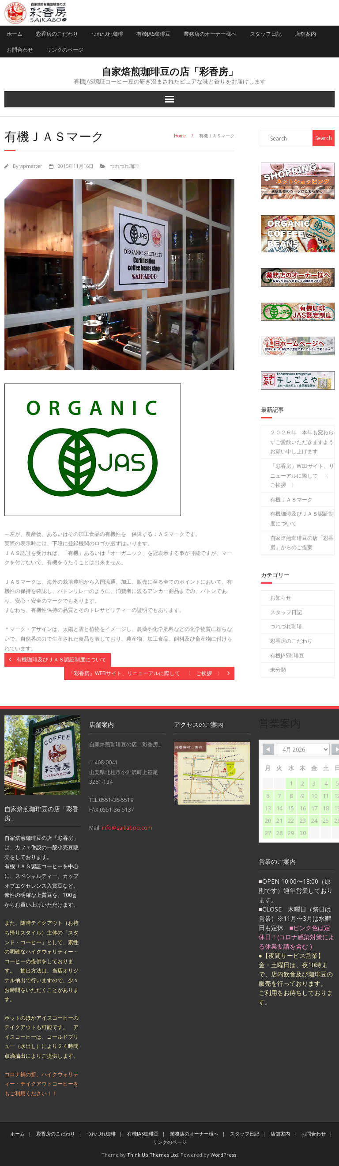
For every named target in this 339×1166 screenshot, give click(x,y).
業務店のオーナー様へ (210, 34)
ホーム (15, 34)
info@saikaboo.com (127, 828)
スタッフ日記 (266, 34)
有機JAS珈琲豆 (153, 34)
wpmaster (30, 166)
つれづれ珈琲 (107, 34)
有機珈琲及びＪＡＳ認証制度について (302, 518)
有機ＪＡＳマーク (291, 499)
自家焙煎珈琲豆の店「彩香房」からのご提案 (302, 542)
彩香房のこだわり (57, 34)
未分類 (278, 669)
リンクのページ (64, 49)
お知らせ (280, 597)
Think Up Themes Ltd (152, 1154)
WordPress (223, 1154)
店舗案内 (305, 34)
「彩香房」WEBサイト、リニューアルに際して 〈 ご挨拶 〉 (302, 475)
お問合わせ (20, 49)
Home (180, 136)
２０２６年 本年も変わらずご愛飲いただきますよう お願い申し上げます (302, 442)
